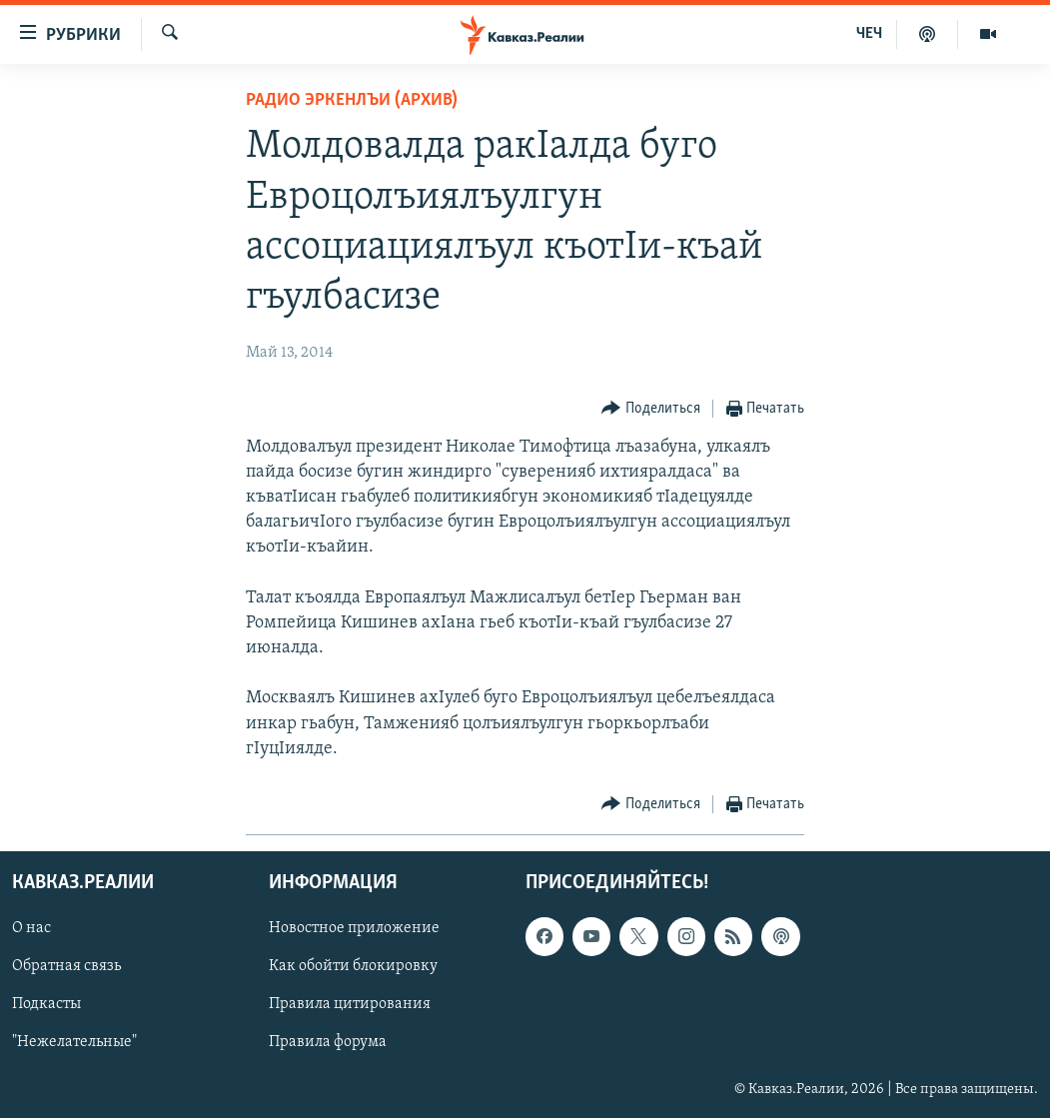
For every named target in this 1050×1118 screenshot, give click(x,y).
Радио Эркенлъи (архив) (352, 100)
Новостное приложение (354, 928)
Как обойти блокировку (353, 967)
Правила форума (328, 1043)
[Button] (650, 409)
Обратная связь (66, 967)
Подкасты (46, 1005)
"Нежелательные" (74, 1043)
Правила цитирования (350, 1005)
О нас (31, 928)
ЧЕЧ (869, 34)
